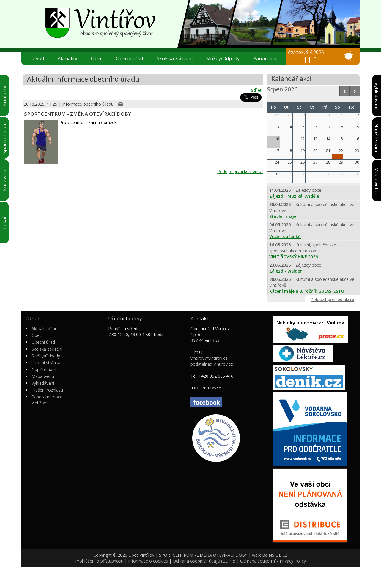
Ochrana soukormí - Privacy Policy (273, 561)
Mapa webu (43, 376)
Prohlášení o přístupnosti (99, 561)
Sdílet (256, 90)
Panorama (264, 58)
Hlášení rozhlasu (47, 390)
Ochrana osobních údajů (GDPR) (204, 561)
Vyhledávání (43, 383)
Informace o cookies (148, 561)
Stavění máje (282, 216)
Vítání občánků (285, 236)
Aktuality (67, 58)
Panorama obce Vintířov (47, 400)
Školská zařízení (177, 58)
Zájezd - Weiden (286, 271)
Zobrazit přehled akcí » (332, 299)
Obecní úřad (132, 58)
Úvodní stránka (46, 362)
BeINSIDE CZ (275, 555)
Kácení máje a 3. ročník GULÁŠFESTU (306, 291)
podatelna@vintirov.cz (211, 364)
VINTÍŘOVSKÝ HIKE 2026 (293, 256)
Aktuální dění (44, 328)
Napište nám (44, 369)
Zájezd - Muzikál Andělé (294, 196)
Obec (99, 58)
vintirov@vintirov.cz (208, 358)
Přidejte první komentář (240, 171)
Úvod (38, 58)
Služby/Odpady (225, 58)
